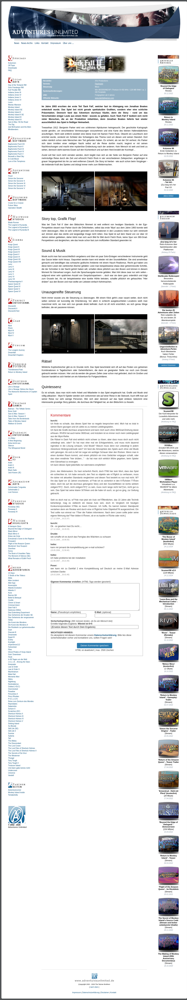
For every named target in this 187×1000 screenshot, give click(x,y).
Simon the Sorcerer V (16, 188)
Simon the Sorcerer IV (16, 186)
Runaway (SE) (13, 507)
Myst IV (11, 333)
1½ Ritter (11, 438)
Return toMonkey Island (169, 109)
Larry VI (11, 277)
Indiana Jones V (14, 97)
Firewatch (12, 541)
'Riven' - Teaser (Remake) (169, 624)
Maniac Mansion (14, 105)
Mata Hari (12, 674)
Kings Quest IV (14, 252)
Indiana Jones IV (14, 95)
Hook (10, 657)
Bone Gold (12, 411)
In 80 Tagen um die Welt (17, 659)
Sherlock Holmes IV (16, 719)
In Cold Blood (13, 159)
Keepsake (12, 664)
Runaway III (12, 512)
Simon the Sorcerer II (16, 181)
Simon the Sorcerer (15, 178)
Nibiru (10, 679)
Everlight (11, 642)
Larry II (11, 267)
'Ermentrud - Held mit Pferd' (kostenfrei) (169, 782)
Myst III (11, 331)
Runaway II (12, 509)
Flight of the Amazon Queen (19, 544)
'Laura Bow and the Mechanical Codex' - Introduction (169, 592)
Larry (10, 264)
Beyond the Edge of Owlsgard (20, 529)
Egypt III (11, 637)
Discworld (12, 306)
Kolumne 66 (169, 138)
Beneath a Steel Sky (16, 156)
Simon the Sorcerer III (16, 183)
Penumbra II (13, 694)
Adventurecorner (14, 790)
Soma (10, 551)
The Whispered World (16, 448)
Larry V (11, 274)
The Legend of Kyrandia (17, 225)
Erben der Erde (14, 536)
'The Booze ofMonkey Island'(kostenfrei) (169, 529)
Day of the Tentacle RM (17, 85)
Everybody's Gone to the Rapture (21, 539)
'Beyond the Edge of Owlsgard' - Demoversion (169, 815)
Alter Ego (11, 583)
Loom (10, 102)
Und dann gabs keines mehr (19, 768)
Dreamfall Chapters (15, 355)
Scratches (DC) (14, 711)
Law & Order (13, 667)
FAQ (10, 70)
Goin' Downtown (14, 654)
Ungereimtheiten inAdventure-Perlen (169, 338)
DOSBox (169, 435)
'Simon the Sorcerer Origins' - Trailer (169, 720)
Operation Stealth (15, 208)
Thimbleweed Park (15, 370)
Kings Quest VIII (14, 262)
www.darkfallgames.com (104, 98)
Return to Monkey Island (17, 372)
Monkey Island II (14, 112)
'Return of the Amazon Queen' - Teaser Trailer (169, 751)
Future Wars (13, 205)
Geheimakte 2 (13, 490)
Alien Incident (13, 580)
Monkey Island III (15, 117)
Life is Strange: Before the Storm (21, 389)
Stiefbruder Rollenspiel (169, 266)
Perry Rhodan (13, 696)
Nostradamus (13, 684)
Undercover (12, 770)
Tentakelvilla (13, 795)
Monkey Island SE (15, 110)
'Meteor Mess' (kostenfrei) (169, 655)
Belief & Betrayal (14, 598)
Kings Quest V (13, 254)
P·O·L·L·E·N (12, 699)
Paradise (11, 691)
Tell (9, 738)
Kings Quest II (13, 247)
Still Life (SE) (13, 728)
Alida (10, 578)
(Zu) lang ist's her (169, 232)
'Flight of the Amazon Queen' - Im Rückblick (169, 878)
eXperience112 (14, 645)
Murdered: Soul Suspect (17, 546)
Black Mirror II (13, 534)
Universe (11, 773)
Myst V (11, 335)
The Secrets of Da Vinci (17, 753)
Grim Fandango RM (16, 87)
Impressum (76, 992)
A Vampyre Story (14, 526)
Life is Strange (13, 387)
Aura (10, 593)
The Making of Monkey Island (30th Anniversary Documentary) (169, 947)
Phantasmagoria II (15, 282)
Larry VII (11, 279)
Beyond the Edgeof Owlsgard (169, 77)
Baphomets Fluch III (16, 149)
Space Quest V (14, 289)
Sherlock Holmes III (15, 716)
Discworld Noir (13, 311)
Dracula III (12, 632)
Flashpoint (99, 84)
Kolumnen (12, 63)
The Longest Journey (16, 350)
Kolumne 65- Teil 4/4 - (169, 171)
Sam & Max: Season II (17, 416)
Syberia (11, 736)
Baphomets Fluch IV (16, 151)
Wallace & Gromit (15, 424)
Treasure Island (14, 765)
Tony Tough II (13, 763)
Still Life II (12, 731)
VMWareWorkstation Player (169, 471)
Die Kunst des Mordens (17, 622)
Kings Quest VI (14, 257)
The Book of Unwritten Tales (19, 553)
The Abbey (12, 741)
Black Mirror (12, 531)
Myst (10, 326)
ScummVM (169, 401)
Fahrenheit (12, 647)
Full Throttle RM (14, 90)
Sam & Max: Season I (16, 414)
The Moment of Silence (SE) (19, 556)
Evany (10, 640)
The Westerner (14, 756)
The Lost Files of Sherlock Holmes (21, 748)
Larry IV (11, 272)
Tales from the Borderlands (18, 419)
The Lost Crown (14, 746)
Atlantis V (12, 590)
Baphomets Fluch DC (16, 144)
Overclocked (13, 689)
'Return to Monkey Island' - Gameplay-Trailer (169, 688)
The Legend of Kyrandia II (18, 227)
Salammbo (12, 706)
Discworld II (12, 308)
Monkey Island (13, 107)
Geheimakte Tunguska (17, 487)
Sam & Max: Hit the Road (18, 122)
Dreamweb (12, 635)
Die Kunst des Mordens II (18, 625)
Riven (10, 328)
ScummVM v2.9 (169, 560)
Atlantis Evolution (15, 588)
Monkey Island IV (15, 120)
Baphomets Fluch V (15, 154)
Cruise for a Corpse (15, 203)
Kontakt (113, 992)
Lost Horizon (13, 492)
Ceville (10, 600)
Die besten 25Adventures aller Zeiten (169, 302)
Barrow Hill (12, 595)
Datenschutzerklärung (105, 640)
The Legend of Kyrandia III (18, 230)
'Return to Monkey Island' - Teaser (169, 847)
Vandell (11, 775)
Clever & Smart (14, 603)
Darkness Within (14, 610)
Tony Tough (12, 761)
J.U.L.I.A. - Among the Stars (19, 662)
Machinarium (13, 672)
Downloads (12, 68)
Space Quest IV (14, 286)
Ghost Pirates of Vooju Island (19, 652)
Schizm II (11, 709)
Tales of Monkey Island (17, 421)
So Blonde (12, 726)
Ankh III (11, 468)
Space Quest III (14, 284)
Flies (10, 650)
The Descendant (14, 743)
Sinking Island (13, 724)
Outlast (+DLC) (14, 687)
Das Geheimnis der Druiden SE (20, 615)
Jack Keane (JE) (14, 473)
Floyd (10, 176)
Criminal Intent (13, 605)
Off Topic (11, 65)
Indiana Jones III (14, 92)
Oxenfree (11, 549)
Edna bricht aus (14, 443)
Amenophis (12, 585)
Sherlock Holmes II (15, 714)
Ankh (10, 463)
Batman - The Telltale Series (19, 409)
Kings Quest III (14, 249)
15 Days (11, 573)
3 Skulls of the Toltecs (16, 575)
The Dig (11, 124)
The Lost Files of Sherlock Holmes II (22, 751)
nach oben (94, 987)
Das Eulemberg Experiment (19, 613)
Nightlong (12, 682)
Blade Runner (13, 222)
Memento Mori (13, 677)
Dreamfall (12, 353)
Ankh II (11, 465)
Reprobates (12, 704)
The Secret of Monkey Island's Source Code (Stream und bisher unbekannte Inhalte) (169, 912)
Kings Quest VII (14, 259)
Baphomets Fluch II (15, 147)
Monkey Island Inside (16, 792)
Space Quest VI (14, 291)
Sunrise (11, 733)
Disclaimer (105, 992)
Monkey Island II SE (16, 115)
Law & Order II (13, 669)
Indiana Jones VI (14, 100)
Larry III (11, 269)
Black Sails (12, 470)
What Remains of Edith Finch (19, 558)
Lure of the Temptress (16, 161)
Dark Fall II (12, 608)
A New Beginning (15, 441)
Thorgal (11, 758)
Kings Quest (13, 245)
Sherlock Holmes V (15, 721)
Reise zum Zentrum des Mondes (21, 701)
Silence (11, 446)
